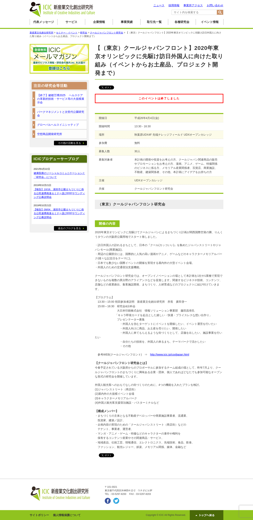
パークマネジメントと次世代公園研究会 (60, 113)
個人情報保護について (67, 515)
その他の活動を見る (69, 143)
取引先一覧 (154, 22)
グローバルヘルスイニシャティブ (58, 124)
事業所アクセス (193, 5)
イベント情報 (210, 22)
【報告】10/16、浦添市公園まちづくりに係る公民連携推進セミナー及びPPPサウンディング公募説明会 (59, 193)
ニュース (158, 5)
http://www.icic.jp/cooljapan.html (169, 354)
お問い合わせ (215, 5)
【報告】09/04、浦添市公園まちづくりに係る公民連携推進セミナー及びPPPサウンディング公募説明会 (59, 213)
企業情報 (99, 22)
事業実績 (127, 22)
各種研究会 (182, 22)
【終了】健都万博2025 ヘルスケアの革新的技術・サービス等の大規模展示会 (60, 99)
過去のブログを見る (69, 228)
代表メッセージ (43, 22)
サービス (71, 22)
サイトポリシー (39, 515)
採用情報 (173, 5)
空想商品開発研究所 (49, 134)
